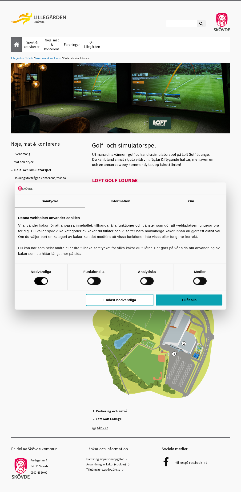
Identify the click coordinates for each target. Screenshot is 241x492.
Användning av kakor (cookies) (106, 464)
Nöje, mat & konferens (52, 44)
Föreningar (72, 44)
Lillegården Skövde (22, 58)
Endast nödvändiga (120, 300)
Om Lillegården (92, 44)
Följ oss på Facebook (189, 463)
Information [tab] (120, 201)
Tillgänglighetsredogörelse (103, 470)
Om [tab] (191, 201)
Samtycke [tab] (50, 201)
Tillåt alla (189, 300)
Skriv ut (102, 428)
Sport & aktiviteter (32, 44)
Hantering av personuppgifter (105, 459)
